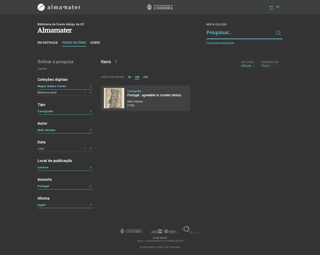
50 (129, 77)
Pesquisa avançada (220, 43)
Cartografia (45, 111)
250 (145, 77)
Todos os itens (74, 42)
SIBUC (161, 247)
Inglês (42, 204)
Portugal (43, 186)
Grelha (247, 64)
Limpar (42, 68)
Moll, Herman (46, 130)
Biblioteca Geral (47, 92)
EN (277, 6)
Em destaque (48, 42)
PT (271, 6)
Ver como (247, 62)
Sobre (95, 42)
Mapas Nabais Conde (52, 86)
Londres (43, 167)
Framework (174, 247)
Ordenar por (269, 62)
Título (269, 64)
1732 (41, 148)
